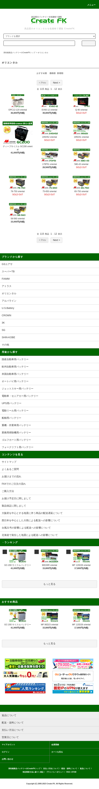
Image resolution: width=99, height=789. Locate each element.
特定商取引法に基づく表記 (33, 772)
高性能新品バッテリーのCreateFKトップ (19, 53)
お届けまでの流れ (11, 476)
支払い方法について (51, 768)
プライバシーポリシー (55, 772)
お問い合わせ (7, 759)
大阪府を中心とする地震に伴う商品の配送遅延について (32, 513)
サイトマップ (9, 461)
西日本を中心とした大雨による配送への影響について (31, 520)
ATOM (73, 772)
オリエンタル (43, 53)
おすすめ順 (42, 73)
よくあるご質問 (10, 469)
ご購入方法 (8, 491)
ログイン (5, 752)
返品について (85, 768)
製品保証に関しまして (14, 505)
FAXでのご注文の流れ (14, 483)
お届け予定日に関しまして (16, 498)
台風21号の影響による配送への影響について (26, 527)
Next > (56, 82)
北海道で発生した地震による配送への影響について (30, 535)
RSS (68, 772)
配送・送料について (69, 768)
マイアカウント (8, 745)
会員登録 (55, 745)
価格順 (52, 73)
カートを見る (57, 752)
